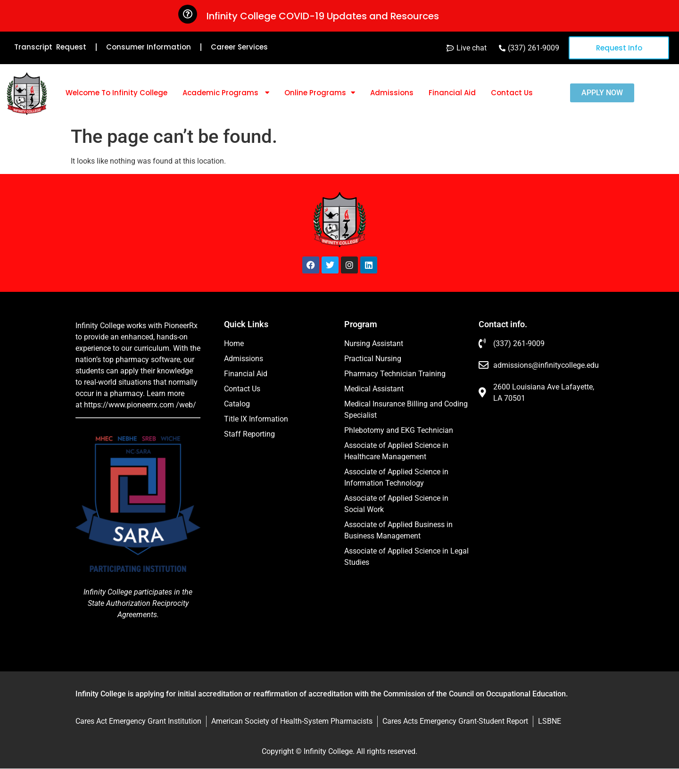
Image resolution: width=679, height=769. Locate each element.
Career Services (239, 47)
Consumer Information (148, 47)
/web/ (186, 404)
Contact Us (512, 93)
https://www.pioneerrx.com (129, 404)
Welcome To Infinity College (116, 93)
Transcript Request (50, 47)
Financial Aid (452, 93)
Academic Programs (225, 92)
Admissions (392, 93)
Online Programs (319, 92)
